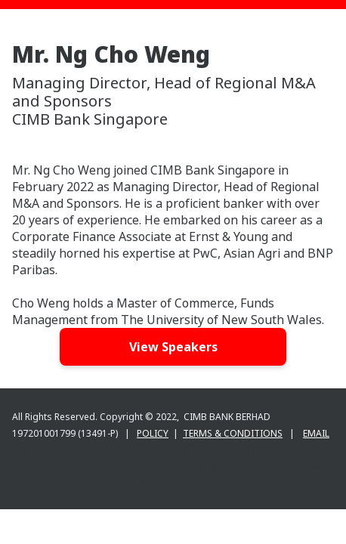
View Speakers (173, 346)
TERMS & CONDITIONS (233, 433)
